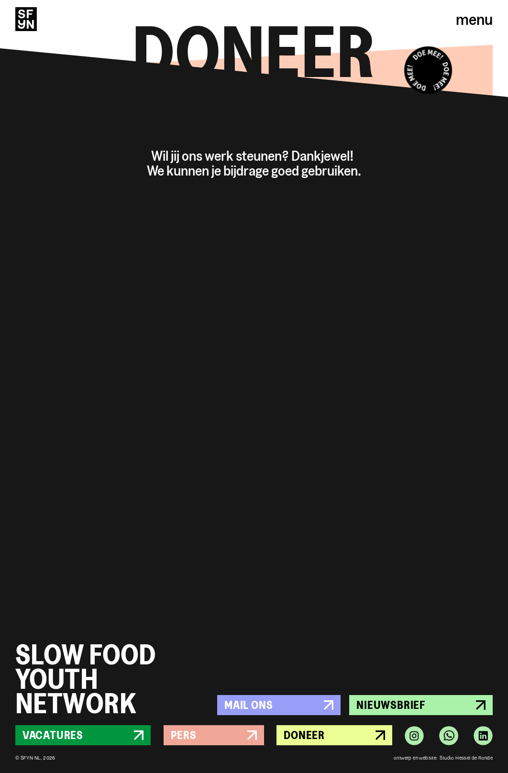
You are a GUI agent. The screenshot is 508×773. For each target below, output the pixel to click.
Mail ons (278, 704)
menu (474, 19)
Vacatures (83, 735)
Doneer (334, 735)
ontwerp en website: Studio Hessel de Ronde (443, 758)
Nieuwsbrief (421, 704)
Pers (214, 735)
